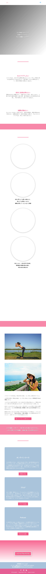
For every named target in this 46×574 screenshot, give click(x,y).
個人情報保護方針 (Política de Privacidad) (22, 567)
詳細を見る (23, 474)
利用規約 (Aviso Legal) (22, 564)
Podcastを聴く (23, 534)
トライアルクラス (23, 554)
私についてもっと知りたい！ (23, 418)
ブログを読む (23, 504)
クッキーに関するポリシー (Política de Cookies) (22, 565)
